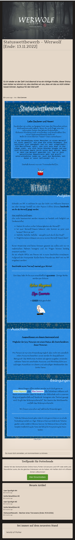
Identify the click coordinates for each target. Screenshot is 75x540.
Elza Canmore (22, 97)
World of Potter (13, 532)
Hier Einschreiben (37, 477)
